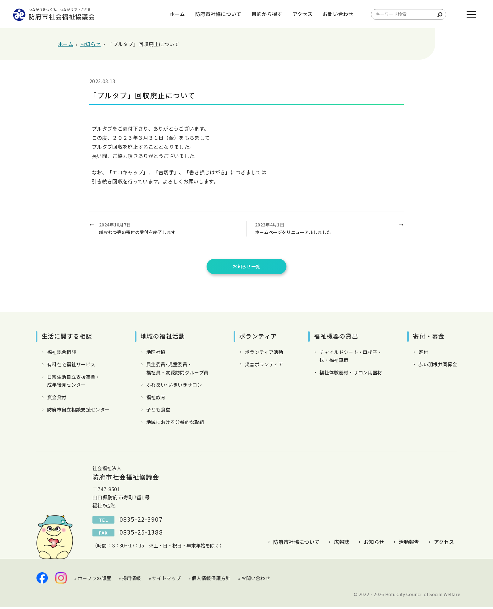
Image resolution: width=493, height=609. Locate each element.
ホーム (169, 14)
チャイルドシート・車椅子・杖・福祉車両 (350, 358)
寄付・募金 (429, 338)
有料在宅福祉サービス (71, 366)
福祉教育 (155, 399)
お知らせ (374, 543)
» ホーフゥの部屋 (92, 579)
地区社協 (155, 354)
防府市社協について (210, 14)
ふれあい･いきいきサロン (174, 386)
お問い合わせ (329, 14)
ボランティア (258, 338)
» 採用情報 (130, 579)
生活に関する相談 (67, 338)
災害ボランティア (264, 366)
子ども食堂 (158, 411)
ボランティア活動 (264, 354)
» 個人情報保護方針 (209, 579)
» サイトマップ (165, 579)
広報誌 (341, 543)
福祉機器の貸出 (336, 338)
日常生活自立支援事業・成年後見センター (73, 382)
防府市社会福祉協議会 (78, 14)
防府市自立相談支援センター (78, 411)
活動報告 (409, 543)
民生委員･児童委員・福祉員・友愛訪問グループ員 (177, 370)
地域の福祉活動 (163, 338)
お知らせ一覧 (246, 267)
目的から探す (258, 14)
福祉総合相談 (61, 354)
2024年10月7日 (169, 228)
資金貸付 (56, 399)
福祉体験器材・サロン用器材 (350, 374)
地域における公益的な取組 (175, 424)
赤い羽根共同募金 (437, 366)
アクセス (294, 14)
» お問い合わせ (254, 579)
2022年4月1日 (324, 228)
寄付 (423, 354)
